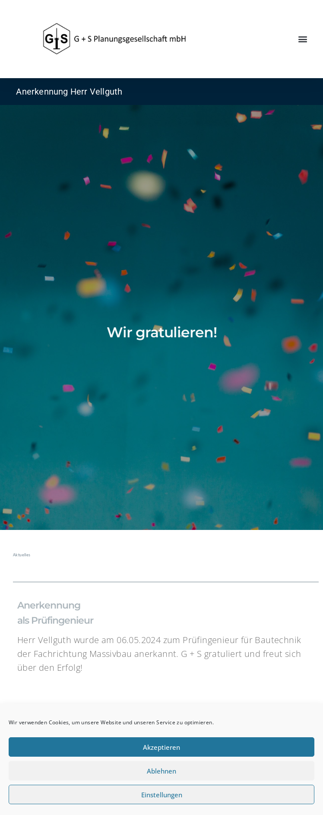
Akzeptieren (161, 747)
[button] (303, 39)
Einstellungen (161, 794)
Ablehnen (161, 771)
